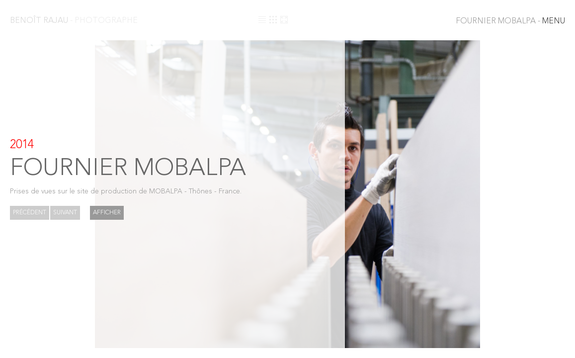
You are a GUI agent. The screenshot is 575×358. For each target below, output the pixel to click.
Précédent (29, 213)
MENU (510, 21)
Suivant (65, 213)
